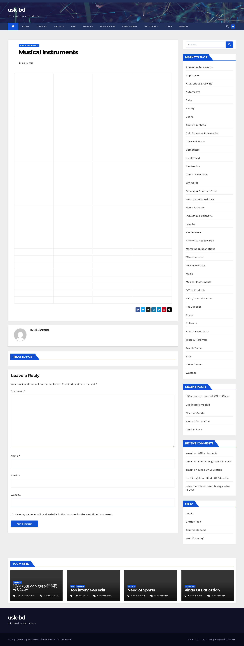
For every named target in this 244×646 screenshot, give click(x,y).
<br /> (25, 93)
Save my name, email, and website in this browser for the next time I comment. (63, 514)
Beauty (190, 108)
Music (189, 273)
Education (107, 26)
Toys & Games (194, 348)
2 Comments (218, 596)
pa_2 (204, 639)
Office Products (195, 290)
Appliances (192, 75)
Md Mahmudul (41, 329)
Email (15, 475)
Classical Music (195, 141)
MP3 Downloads (196, 265)
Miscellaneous (195, 257)
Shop (59, 26)
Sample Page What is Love (214, 461)
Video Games (194, 364)
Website (16, 494)
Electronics (193, 166)
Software (191, 323)
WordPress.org (195, 538)
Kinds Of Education (198, 421)
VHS (188, 356)
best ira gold (194, 478)
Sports (88, 26)
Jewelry (190, 224)
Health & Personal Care (200, 199)
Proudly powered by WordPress (23, 639)
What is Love (194, 429)
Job (73, 26)
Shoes (189, 314)
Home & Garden (195, 207)
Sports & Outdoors (197, 331)
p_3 (197, 639)
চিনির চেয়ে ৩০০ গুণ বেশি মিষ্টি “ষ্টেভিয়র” (208, 396)
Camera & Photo (196, 124)
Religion (151, 26)
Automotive (193, 91)
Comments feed (196, 529)
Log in (189, 513)
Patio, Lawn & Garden (199, 298)
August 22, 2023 (25, 596)
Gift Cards (192, 182)
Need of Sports (195, 413)
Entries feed (193, 521)
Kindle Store (193, 232)
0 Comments (51, 596)
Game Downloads (197, 174)
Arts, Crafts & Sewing (199, 83)
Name (15, 455)
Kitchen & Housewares (200, 240)
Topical (41, 26)
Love (168, 26)
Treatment (130, 26)
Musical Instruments (29, 45)
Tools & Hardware (197, 339)
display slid (193, 158)
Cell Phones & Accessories (202, 133)
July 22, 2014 (81, 596)
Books (189, 116)
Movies (184, 26)
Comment (18, 391)
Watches (191, 372)
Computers (193, 149)
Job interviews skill (198, 404)
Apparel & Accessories (199, 67)
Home (25, 26)
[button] (227, 26)
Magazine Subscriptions (200, 248)
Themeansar (66, 639)
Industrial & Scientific (199, 215)
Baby (189, 100)
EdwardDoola (194, 486)
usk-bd (16, 10)
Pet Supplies (194, 306)
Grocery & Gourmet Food (201, 191)
